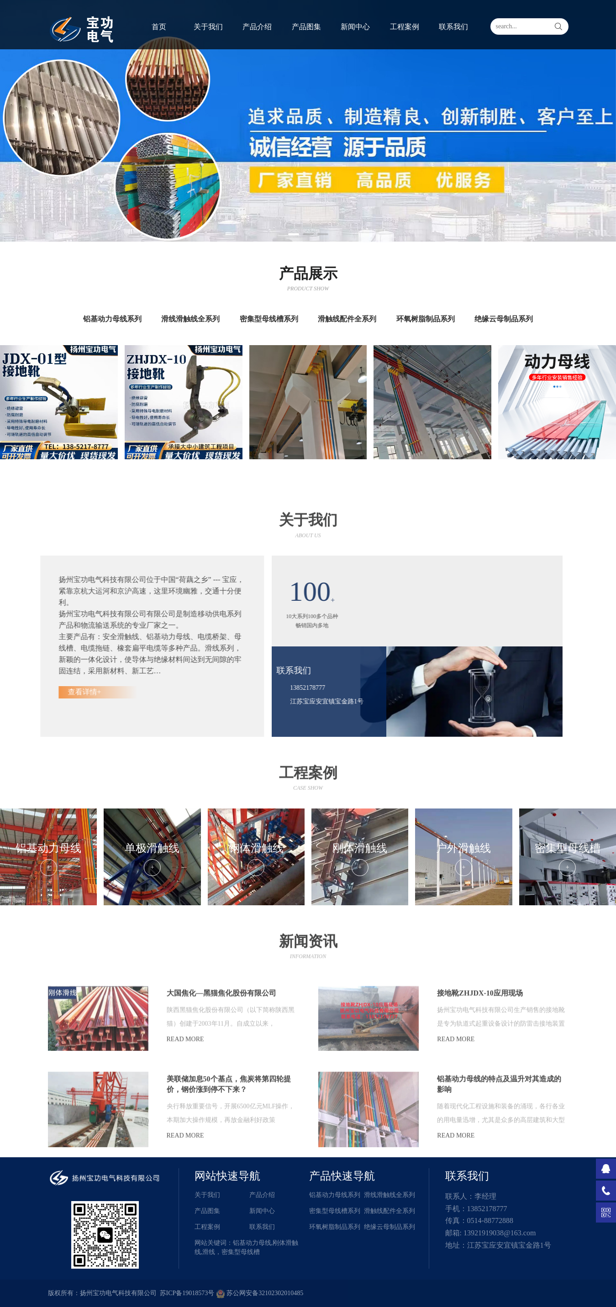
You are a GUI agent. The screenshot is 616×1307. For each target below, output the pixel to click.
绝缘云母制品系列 (389, 1226)
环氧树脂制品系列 (334, 1226)
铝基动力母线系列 (334, 1195)
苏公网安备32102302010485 (260, 1293)
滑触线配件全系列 (389, 1210)
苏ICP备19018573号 (187, 1293)
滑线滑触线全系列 (389, 1195)
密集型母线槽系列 (334, 1210)
